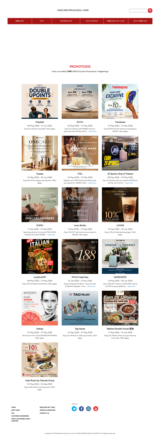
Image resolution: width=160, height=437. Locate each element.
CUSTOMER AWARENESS (20, 416)
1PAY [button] (42, 21)
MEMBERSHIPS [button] (66, 21)
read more (92, 131)
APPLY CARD (140, 21)
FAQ (12, 413)
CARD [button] (19, 21)
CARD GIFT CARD (47, 407)
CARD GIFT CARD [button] (116, 21)
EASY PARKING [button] (92, 21)
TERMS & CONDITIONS (47, 410)
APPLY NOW (15, 410)
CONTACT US (44, 413)
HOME (13, 407)
